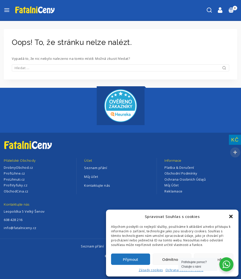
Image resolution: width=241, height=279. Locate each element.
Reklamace (173, 191)
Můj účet (91, 176)
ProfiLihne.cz (14, 173)
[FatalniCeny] (40, 10)
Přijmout (130, 259)
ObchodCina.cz (16, 191)
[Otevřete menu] (7, 10)
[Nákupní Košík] (232, 10)
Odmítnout (172, 259)
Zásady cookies (151, 270)
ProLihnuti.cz (14, 179)
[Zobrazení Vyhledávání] (209, 10)
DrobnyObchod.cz (18, 167)
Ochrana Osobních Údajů (185, 179)
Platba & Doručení (179, 167)
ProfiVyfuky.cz (15, 185)
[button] (230, 216)
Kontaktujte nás (97, 185)
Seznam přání (95, 167)
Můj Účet (171, 185)
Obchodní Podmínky (180, 173)
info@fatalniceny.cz (20, 228)
